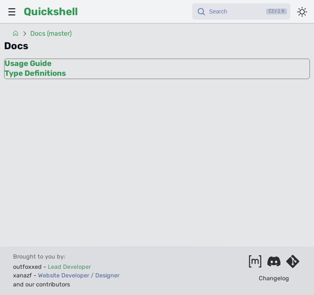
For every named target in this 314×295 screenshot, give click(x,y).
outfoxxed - (52, 266)
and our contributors (41, 284)
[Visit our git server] (293, 264)
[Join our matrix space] (255, 264)
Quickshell (51, 11)
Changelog (274, 278)
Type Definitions (35, 73)
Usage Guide (28, 63)
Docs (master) (51, 33)
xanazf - (66, 275)
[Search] (241, 11)
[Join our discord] (274, 264)
